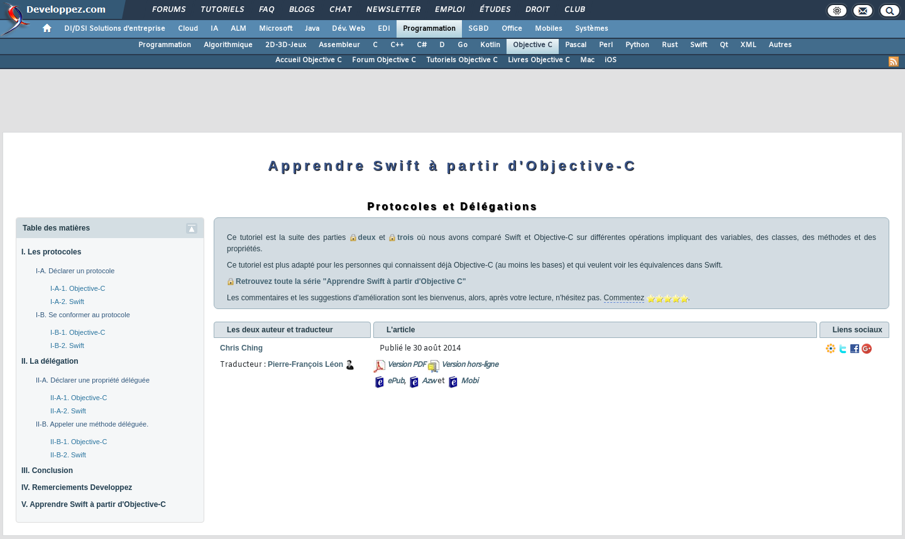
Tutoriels (221, 10)
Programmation (429, 28)
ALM (238, 28)
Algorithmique (228, 45)
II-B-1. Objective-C (78, 441)
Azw (429, 381)
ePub (395, 381)
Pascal (575, 45)
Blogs (301, 10)
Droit (537, 10)
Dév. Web (348, 28)
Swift (698, 45)
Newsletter (392, 10)
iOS (611, 60)
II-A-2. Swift (68, 411)
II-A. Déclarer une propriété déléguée (93, 380)
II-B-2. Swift (68, 455)
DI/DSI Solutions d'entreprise (114, 28)
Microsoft (275, 28)
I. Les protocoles (51, 252)
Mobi (469, 381)
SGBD (478, 28)
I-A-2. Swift (67, 301)
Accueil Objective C (308, 60)
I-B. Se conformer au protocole (83, 314)
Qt (724, 45)
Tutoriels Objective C (462, 60)
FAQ (266, 10)
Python (637, 45)
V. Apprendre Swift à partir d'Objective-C (93, 504)
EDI (384, 28)
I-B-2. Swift (67, 345)
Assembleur (339, 45)
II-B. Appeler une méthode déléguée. (92, 424)
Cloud (188, 28)
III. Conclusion (47, 470)
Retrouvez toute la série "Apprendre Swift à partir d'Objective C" (351, 281)
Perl (606, 45)
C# (422, 45)
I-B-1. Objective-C (77, 332)
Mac (587, 60)
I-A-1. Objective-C (77, 288)
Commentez (624, 297)
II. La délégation (50, 361)
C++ (397, 45)
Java (312, 28)
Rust (669, 45)
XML (748, 45)
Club (573, 10)
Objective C (532, 45)
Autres (780, 45)
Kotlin (490, 45)
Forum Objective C (384, 60)
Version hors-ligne (469, 365)
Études (494, 10)
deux (367, 237)
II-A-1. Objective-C (78, 397)
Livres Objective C (539, 60)
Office (512, 28)
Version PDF (406, 365)
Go (463, 45)
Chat (339, 10)
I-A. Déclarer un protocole (75, 271)
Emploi (449, 10)
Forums (168, 10)
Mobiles (548, 28)
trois (405, 237)
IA (214, 28)
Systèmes (591, 28)
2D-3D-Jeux (285, 45)
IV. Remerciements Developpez (76, 487)
